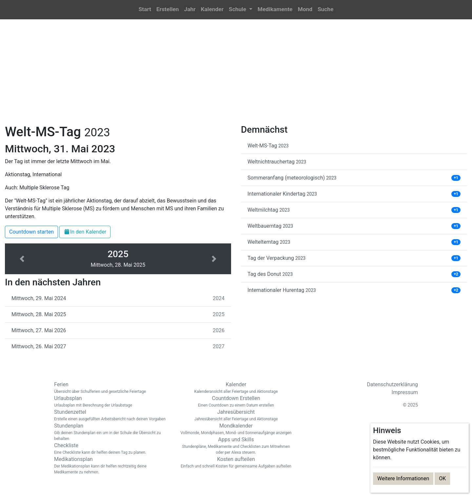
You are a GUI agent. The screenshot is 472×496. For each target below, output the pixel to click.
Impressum (405, 392)
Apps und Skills (236, 445)
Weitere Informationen (403, 478)
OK (442, 478)
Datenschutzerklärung (392, 384)
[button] (240, 9)
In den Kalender (85, 232)
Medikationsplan (111, 465)
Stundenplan (111, 432)
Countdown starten (31, 232)
